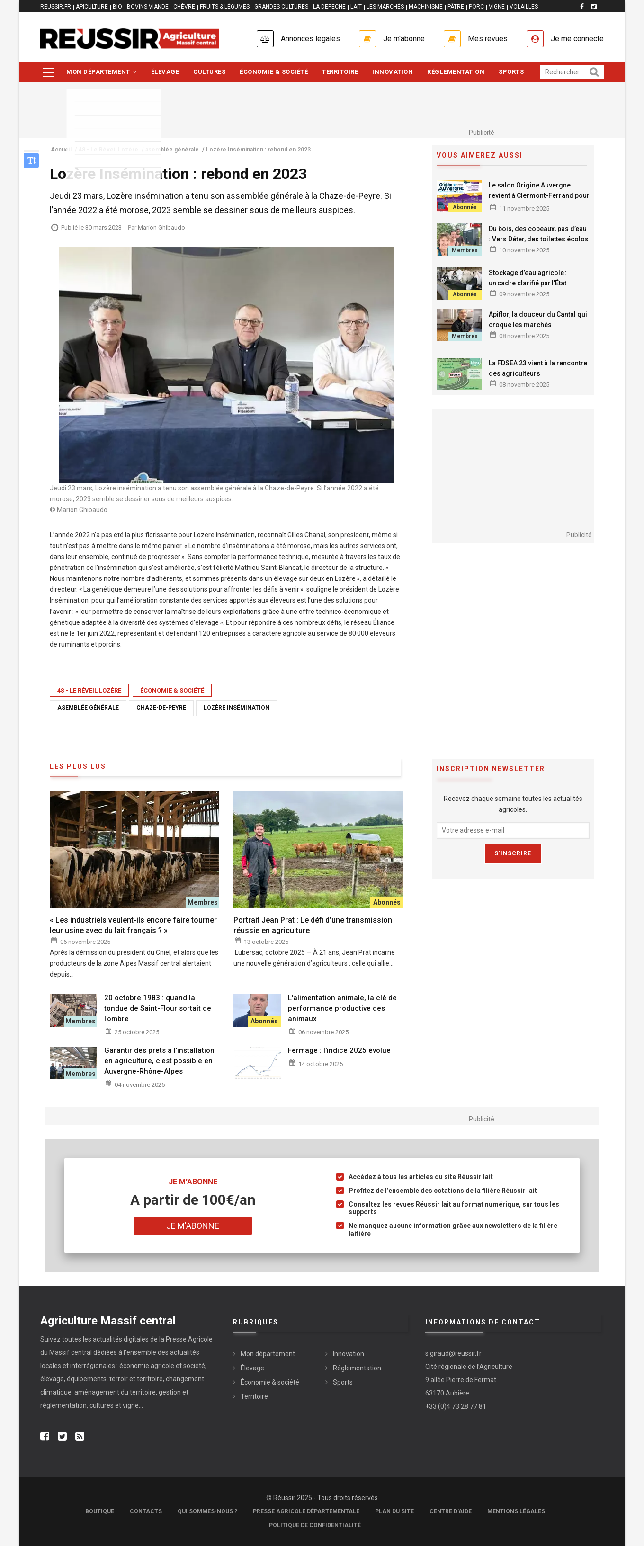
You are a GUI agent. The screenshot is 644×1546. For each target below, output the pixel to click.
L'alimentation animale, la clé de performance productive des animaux (342, 1008)
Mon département (101, 71)
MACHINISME (426, 6)
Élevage (165, 71)
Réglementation (455, 71)
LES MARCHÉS (385, 6)
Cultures (209, 71)
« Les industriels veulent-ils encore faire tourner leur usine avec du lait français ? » (133, 925)
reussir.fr (55, 6)
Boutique (99, 1511)
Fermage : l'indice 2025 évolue (339, 1050)
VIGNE (497, 6)
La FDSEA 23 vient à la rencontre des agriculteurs (538, 368)
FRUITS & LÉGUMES (225, 6)
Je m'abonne (404, 38)
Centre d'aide (450, 1511)
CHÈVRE (184, 6)
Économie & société (274, 71)
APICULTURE (92, 6)
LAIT (356, 6)
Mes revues (488, 38)
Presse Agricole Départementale (306, 1511)
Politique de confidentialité (315, 1525)
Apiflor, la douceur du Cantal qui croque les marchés (538, 320)
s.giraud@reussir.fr (453, 1353)
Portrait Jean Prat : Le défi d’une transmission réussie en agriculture (312, 925)
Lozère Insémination (236, 707)
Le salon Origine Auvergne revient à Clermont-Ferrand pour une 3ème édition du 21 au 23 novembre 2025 (539, 200)
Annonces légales (310, 38)
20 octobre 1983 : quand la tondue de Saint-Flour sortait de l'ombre (157, 1008)
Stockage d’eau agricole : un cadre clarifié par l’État (528, 278)
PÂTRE (455, 6)
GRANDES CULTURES (281, 6)
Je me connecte (577, 38)
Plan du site (394, 1511)
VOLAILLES (524, 6)
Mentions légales (516, 1511)
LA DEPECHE (329, 6)
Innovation (392, 71)
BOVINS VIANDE (148, 6)
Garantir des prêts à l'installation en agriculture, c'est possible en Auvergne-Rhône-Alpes (159, 1060)
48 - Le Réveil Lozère (89, 690)
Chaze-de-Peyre (161, 707)
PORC (476, 6)
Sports (511, 71)
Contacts (146, 1511)
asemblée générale (88, 707)
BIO (117, 6)
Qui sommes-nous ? (207, 1511)
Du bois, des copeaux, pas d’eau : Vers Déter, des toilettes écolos (539, 234)
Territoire (340, 71)
